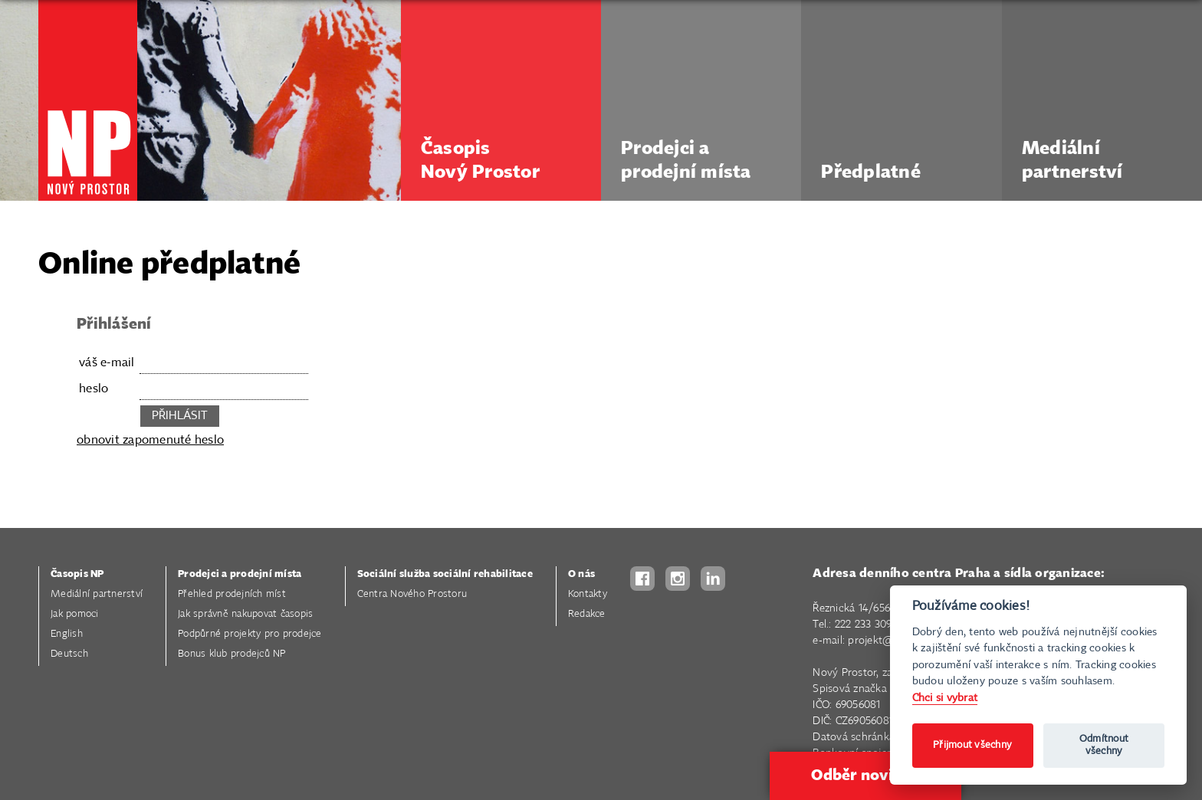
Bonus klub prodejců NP (232, 654)
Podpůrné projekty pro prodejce (250, 634)
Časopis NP (77, 574)
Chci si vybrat (945, 697)
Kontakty (587, 594)
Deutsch (69, 654)
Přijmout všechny (972, 745)
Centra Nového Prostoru (412, 594)
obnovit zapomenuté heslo (150, 440)
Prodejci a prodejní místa (239, 574)
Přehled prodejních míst (232, 594)
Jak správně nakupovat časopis (245, 614)
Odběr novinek (865, 775)
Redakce (587, 614)
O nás (581, 574)
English (67, 634)
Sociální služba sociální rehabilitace (445, 574)
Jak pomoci (75, 614)
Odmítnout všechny (1103, 745)
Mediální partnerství (97, 594)
